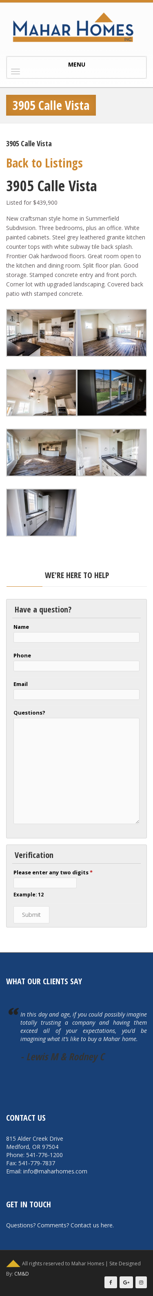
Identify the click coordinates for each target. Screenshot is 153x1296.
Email (20, 684)
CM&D (21, 1273)
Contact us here (92, 1225)
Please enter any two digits (53, 872)
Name (21, 626)
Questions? (29, 712)
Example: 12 (28, 894)
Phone (22, 655)
